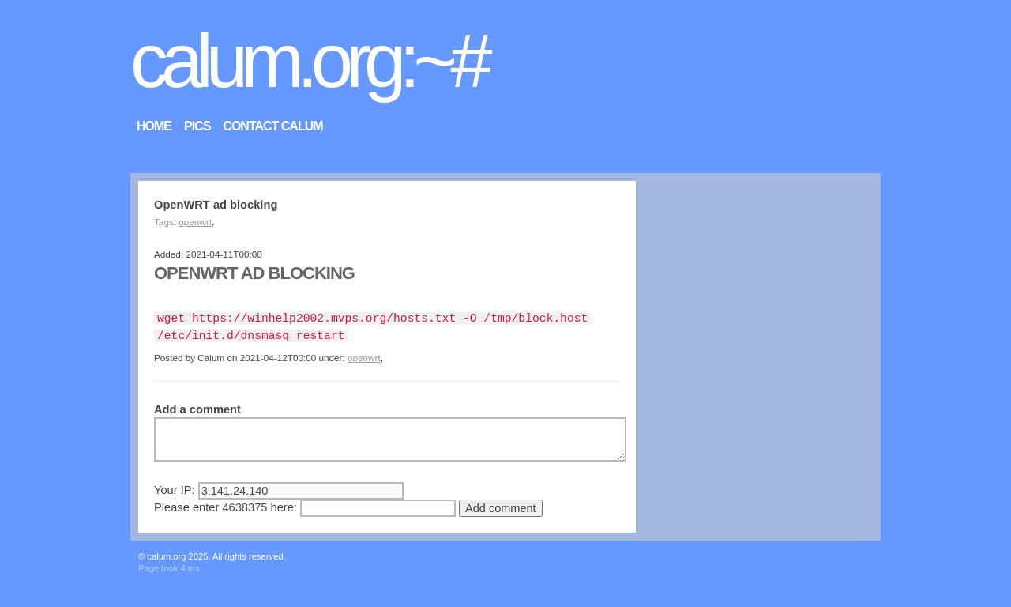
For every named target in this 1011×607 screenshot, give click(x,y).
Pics (197, 126)
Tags (164, 222)
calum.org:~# (308, 60)
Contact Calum (272, 126)
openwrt (195, 222)
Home (154, 126)
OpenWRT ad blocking (254, 273)
